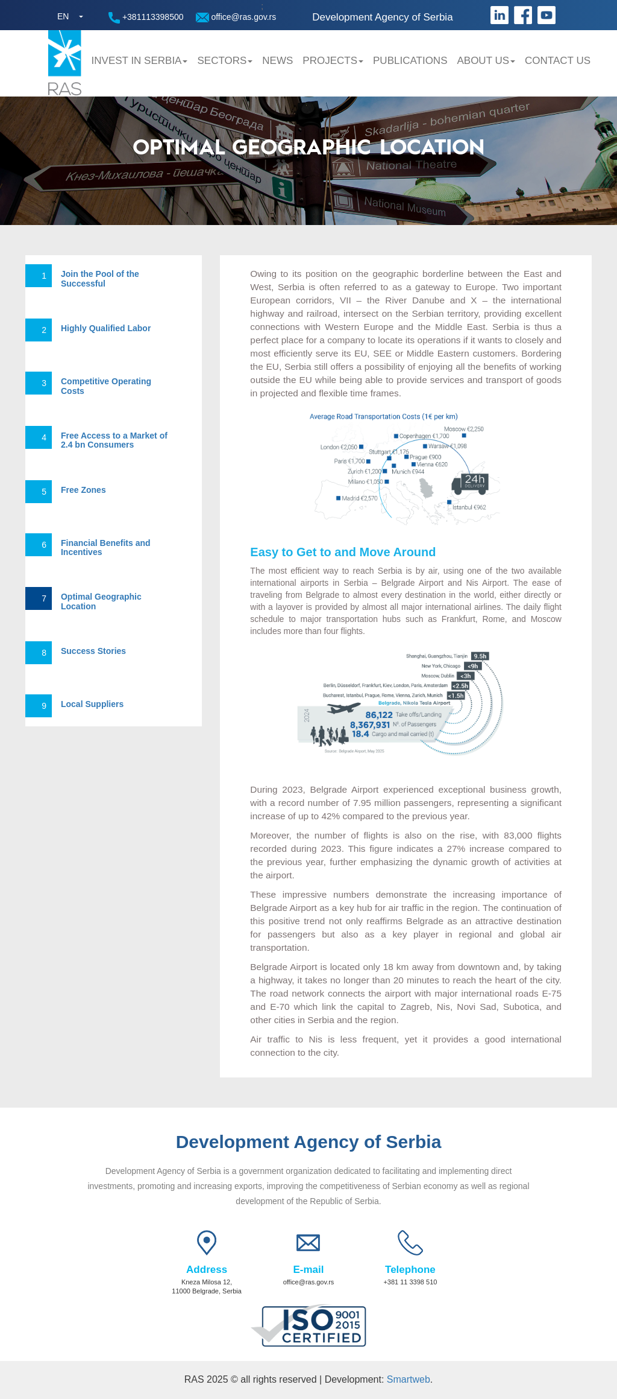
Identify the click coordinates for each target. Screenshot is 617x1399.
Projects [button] (332, 60)
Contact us (557, 60)
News (277, 60)
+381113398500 (146, 18)
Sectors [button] (224, 60)
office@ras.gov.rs (236, 17)
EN (63, 16)
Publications (410, 60)
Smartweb (408, 1379)
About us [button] (486, 60)
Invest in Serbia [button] (140, 60)
